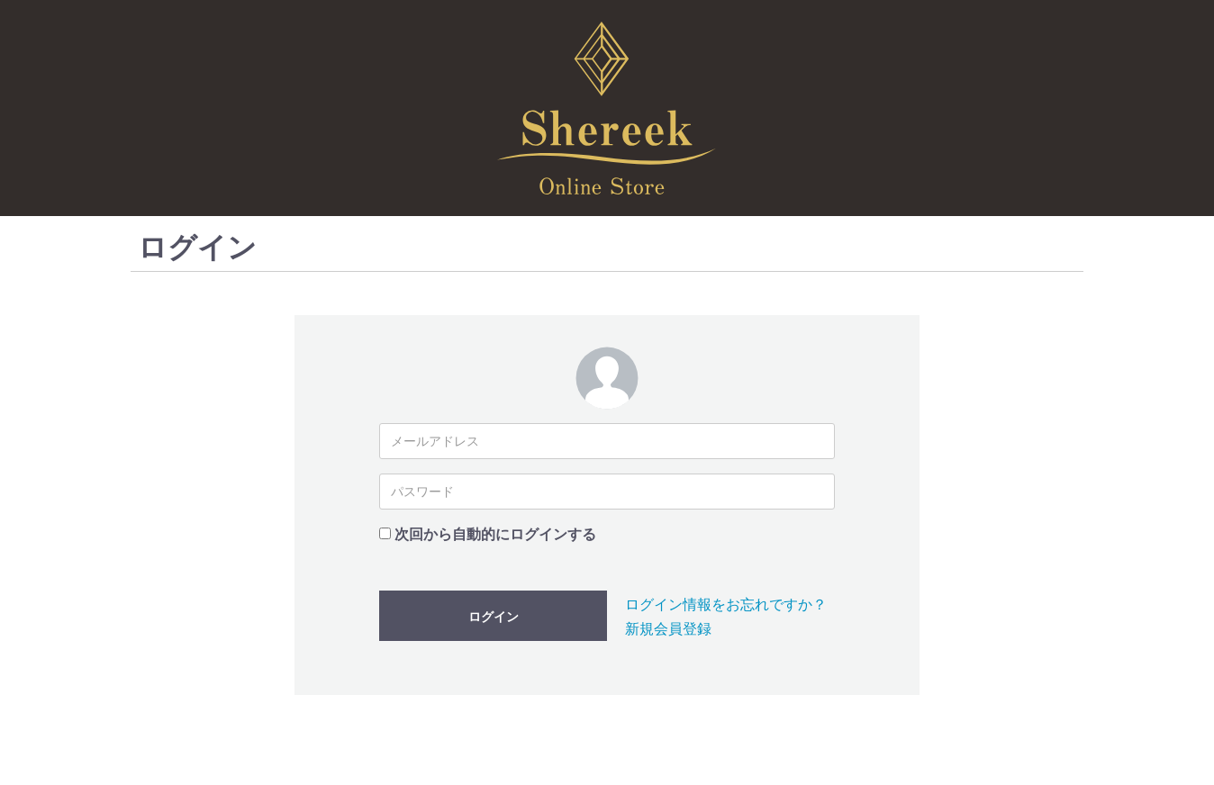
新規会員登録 (668, 628)
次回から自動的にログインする (495, 534)
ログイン (493, 616)
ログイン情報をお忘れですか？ (726, 604)
